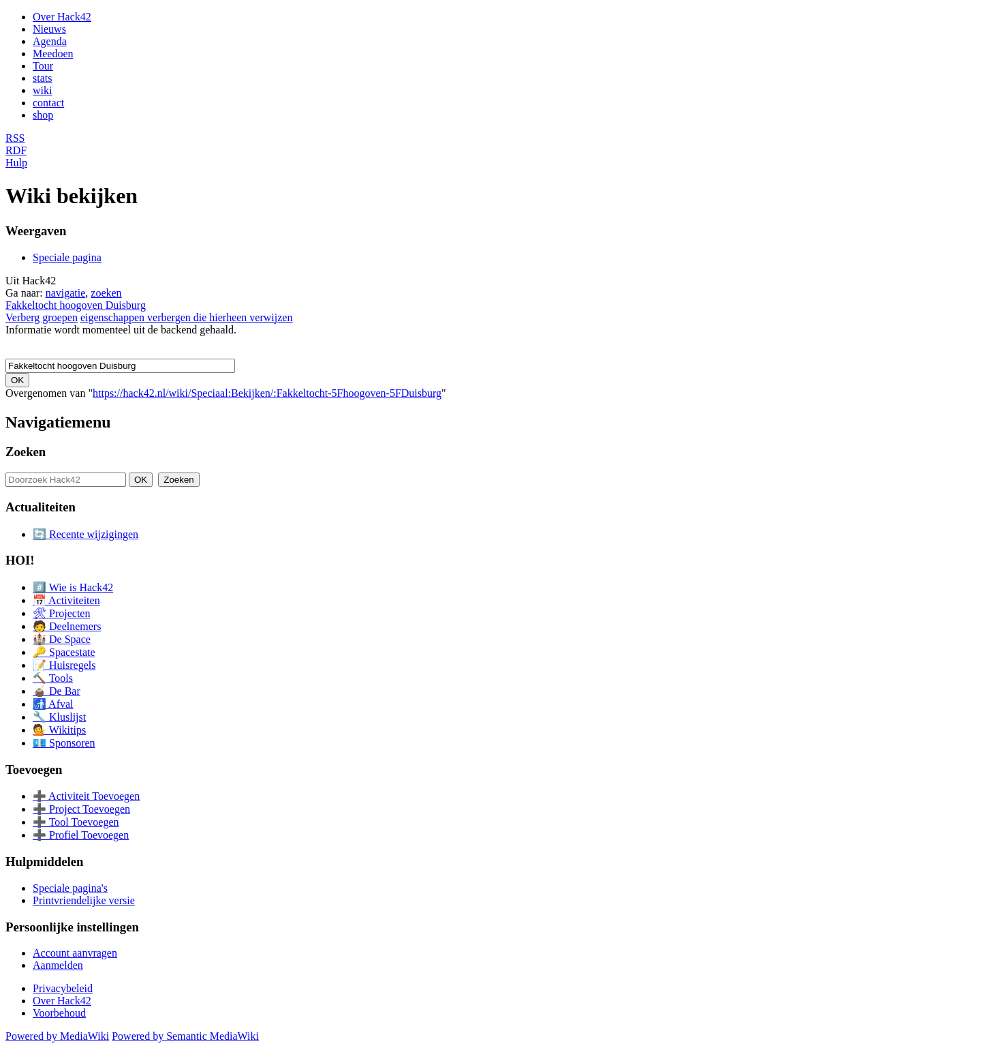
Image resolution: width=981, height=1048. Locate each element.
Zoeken (25, 452)
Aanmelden (58, 965)
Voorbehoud (59, 1013)
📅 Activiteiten (66, 600)
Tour (43, 66)
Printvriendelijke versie (84, 900)
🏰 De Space (62, 639)
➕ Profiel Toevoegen (81, 835)
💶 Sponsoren (64, 743)
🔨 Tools (53, 678)
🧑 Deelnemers (67, 626)
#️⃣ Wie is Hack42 (73, 587)
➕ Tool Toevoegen (76, 822)
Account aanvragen (75, 953)
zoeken (106, 293)
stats (42, 78)
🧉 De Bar (56, 691)
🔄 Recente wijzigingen (85, 534)
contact (48, 102)
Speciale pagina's (70, 888)
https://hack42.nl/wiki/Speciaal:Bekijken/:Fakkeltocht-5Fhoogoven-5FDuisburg (267, 393)
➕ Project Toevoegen (81, 809)
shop (43, 115)
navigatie (66, 293)
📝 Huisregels (64, 665)
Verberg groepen (41, 317)
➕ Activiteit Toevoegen (86, 796)
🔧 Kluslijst (59, 717)
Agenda (50, 41)
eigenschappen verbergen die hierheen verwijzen (186, 317)
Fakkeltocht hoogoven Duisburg (75, 305)
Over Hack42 (62, 17)
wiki (42, 90)
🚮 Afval (53, 704)
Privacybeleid (63, 988)
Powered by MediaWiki (57, 1036)
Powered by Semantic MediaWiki (185, 1036)
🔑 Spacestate (64, 652)
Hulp (16, 162)
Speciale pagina (67, 257)
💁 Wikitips (59, 730)
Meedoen (53, 53)
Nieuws (49, 29)
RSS (15, 138)
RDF (16, 150)
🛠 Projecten (61, 613)
